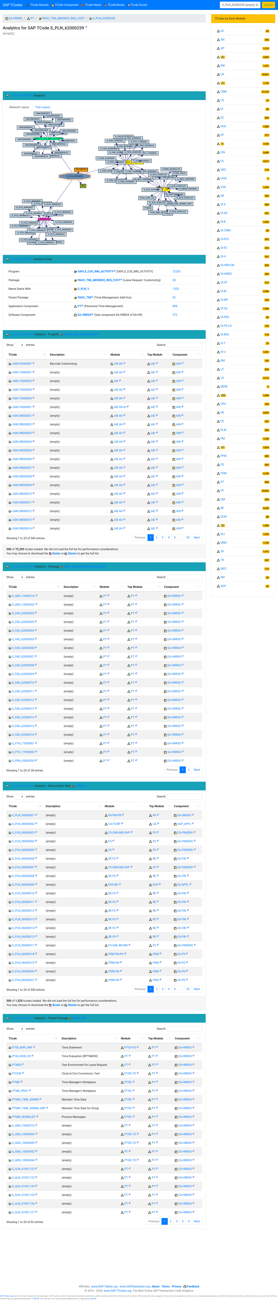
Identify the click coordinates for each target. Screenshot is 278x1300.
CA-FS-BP (114, 824)
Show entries (20, 345)
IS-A (223, 204)
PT (32, 18)
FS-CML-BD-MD (118, 945)
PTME (16, 1082)
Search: (179, 345)
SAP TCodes (12, 5)
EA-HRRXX (15, 18)
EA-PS (181, 954)
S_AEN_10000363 (23, 1134)
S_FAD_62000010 (23, 682)
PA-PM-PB (114, 815)
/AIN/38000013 (22, 519)
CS (222, 100)
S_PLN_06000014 (23, 928)
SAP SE (36, 1299)
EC (222, 117)
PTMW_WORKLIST (23, 1117)
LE (222, 369)
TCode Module (38, 5)
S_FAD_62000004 (23, 630)
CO (222, 83)
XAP (223, 586)
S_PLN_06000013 (23, 919)
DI (222, 109)
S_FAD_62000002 (23, 613)
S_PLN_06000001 (23, 815)
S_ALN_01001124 (23, 1186)
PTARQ (16, 1065)
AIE (153, 363)
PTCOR (16, 1073)
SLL (223, 534)
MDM (224, 386)
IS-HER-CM (227, 265)
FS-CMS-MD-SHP (119, 832)
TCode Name (91, 5)
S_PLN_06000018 (23, 954)
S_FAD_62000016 (23, 734)
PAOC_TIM (84, 297)
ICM (223, 187)
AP (222, 48)
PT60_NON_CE (21, 1056)
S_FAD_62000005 (23, 639)
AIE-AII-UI (120, 407)
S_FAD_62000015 (23, 726)
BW (223, 65)
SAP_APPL (184, 824)
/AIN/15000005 (22, 398)
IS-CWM (226, 230)
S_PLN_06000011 (23, 902)
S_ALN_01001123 (23, 1177)
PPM (224, 456)
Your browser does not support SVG (104, 178)
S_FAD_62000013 (23, 708)
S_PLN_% (83, 288)
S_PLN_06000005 (23, 850)
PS (222, 464)
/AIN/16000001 (22, 407)
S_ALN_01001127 (23, 1212)
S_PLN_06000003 (23, 832)
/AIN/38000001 (22, 415)
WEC (224, 568)
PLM (223, 430)
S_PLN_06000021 (23, 980)
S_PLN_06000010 (23, 893)
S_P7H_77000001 (23, 743)
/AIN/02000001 (22, 363)
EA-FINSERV (185, 832)
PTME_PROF (20, 1091)
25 (188, 537)
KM (223, 360)
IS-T (223, 343)
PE (222, 421)
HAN (223, 178)
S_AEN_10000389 (23, 1143)
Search (268, 5)
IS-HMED (226, 273)
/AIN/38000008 (22, 476)
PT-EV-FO (130, 1047)
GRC (223, 169)
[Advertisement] (104, 65)
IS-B (223, 221)
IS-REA (225, 334)
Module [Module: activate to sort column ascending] (115, 354)
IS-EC (224, 247)
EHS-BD (113, 884)
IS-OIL (224, 308)
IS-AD (224, 213)
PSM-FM (113, 962)
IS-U (223, 351)
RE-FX (112, 858)
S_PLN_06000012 (23, 910)
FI (222, 144)
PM (223, 438)
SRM (223, 542)
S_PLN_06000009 (23, 884)
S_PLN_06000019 (23, 962)
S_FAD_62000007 (23, 656)
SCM (224, 516)
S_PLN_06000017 (23, 945)
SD (222, 525)
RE (154, 858)
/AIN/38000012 (22, 511)
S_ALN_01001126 (23, 1203)
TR (222, 560)
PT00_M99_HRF (22, 1047)
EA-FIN (181, 858)
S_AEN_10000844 (23, 1160)
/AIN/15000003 (22, 381)
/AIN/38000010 (22, 493)
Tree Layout (42, 107)
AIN (178, 363)
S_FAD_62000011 (23, 691)
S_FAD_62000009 (23, 674)
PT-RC (128, 1082)
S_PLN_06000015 (23, 936)
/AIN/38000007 (22, 467)
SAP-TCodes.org (6, 1296)
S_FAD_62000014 (23, 717)
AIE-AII (118, 363)
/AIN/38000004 (22, 441)
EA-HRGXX (184, 815)
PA (154, 815)
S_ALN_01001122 (23, 1169)
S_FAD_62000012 (23, 700)
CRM (224, 91)
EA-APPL (183, 884)
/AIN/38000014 (22, 528)
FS (154, 832)
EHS (155, 884)
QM (223, 499)
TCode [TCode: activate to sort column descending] (13, 354)
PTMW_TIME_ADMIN (25, 1099)
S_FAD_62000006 (23, 648)
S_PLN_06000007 (23, 867)
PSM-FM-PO (116, 954)
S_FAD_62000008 (23, 665)
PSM (156, 954)
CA (154, 824)
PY (222, 490)
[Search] (240, 5)
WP (223, 577)
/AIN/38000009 (22, 485)
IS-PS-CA (226, 325)
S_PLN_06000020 (23, 971)
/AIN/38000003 (22, 433)
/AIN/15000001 (22, 372)
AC (222, 31)
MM (223, 395)
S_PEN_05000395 (23, 760)
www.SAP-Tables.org (104, 1286)
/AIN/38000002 (22, 424)
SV (222, 551)
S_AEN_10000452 (23, 604)
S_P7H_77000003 (23, 752)
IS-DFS (225, 239)
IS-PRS (225, 317)
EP (222, 135)
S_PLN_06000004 (23, 841)
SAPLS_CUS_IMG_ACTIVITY (95, 271)
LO (222, 378)
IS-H (223, 256)
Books (56, 553)
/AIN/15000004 (22, 389)
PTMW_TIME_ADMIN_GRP (28, 1108)
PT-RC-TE (130, 1073)
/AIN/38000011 (22, 502)
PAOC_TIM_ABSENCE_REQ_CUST (63, 18)
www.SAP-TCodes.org (117, 1290)
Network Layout (19, 107)
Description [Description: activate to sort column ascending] (57, 354)
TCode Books (114, 5)
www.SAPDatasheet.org (135, 1286)
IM (222, 195)
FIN (223, 152)
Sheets (72, 553)
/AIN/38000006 (22, 459)
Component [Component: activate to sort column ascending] (180, 354)
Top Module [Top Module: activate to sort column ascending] (154, 354)
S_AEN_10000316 (23, 596)
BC (222, 57)
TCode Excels (137, 5)
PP (222, 447)
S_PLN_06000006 (23, 858)
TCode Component (65, 5)
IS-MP (224, 299)
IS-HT (224, 282)
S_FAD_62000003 (23, 622)
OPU (223, 404)
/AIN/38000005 (22, 450)
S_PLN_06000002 (23, 824)
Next (197, 537)
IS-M (223, 291)
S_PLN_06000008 (23, 876)
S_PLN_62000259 (104, 18)
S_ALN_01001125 (23, 1195)
